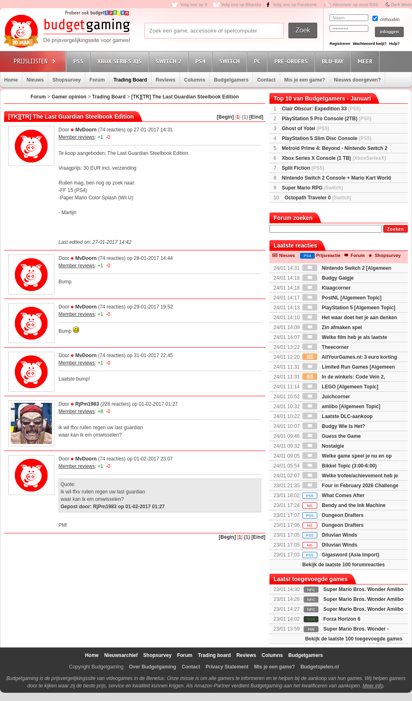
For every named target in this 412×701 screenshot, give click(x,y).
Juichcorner (326, 397)
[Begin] (225, 117)
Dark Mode (401, 4)
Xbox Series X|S (120, 61)
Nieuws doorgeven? (357, 80)
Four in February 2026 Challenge (350, 485)
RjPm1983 (87, 404)
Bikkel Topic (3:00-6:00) (339, 466)
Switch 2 (170, 61)
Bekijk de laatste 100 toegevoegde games (354, 639)
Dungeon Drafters (333, 515)
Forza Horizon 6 (341, 619)
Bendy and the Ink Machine (344, 505)
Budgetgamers (231, 80)
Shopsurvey (66, 80)
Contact (266, 80)
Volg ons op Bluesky (241, 4)
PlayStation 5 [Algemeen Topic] (349, 308)
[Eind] (256, 117)
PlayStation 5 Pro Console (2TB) (326, 119)
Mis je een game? (304, 80)
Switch (230, 61)
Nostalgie (323, 446)
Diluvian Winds (329, 535)
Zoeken (395, 229)
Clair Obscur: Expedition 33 (321, 109)
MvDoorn (86, 130)
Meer (366, 61)
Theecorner (325, 347)
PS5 (79, 61)
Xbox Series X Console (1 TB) (334, 158)
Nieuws (35, 80)
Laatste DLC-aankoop (337, 416)
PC (258, 61)
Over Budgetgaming (152, 667)
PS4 (201, 61)
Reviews (166, 80)
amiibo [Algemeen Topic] (341, 406)
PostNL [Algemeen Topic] (342, 298)
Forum (97, 80)
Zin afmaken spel (332, 327)
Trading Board (130, 80)
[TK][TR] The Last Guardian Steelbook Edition (185, 97)
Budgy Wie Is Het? (333, 426)
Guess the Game (331, 436)
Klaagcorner (326, 288)
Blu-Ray (334, 61)
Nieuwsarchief (121, 655)
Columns (194, 80)
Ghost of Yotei (305, 128)
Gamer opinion (69, 97)
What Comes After (333, 495)
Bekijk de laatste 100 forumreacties (343, 565)
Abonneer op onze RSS (355, 4)
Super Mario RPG (312, 188)
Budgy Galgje (328, 278)
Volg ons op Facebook (295, 4)
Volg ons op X (193, 4)
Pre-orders (292, 61)
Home (11, 80)
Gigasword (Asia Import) (340, 555)
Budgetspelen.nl (319, 667)
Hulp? (394, 44)
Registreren (340, 44)
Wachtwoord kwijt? (369, 44)
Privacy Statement (227, 667)
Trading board (214, 655)
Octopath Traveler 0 (318, 198)
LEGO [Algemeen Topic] (340, 387)
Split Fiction (303, 168)
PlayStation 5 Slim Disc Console (326, 138)
